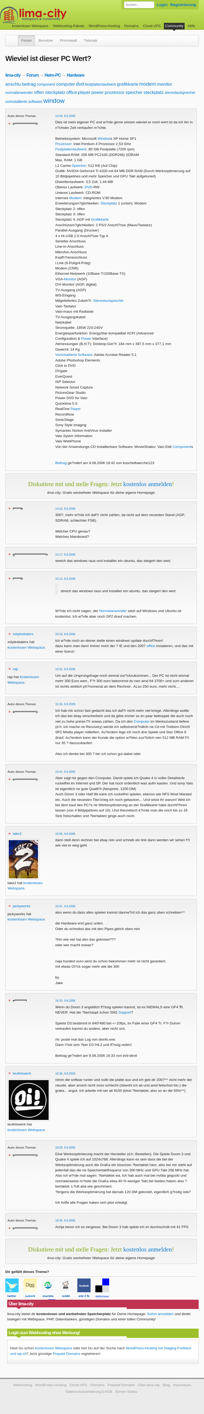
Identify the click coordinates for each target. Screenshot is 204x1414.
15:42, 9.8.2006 (65, 771)
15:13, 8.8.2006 (65, 578)
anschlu (13, 84)
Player (75, 409)
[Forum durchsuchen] (139, 4)
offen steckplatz (49, 92)
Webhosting (22, 1385)
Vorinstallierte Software (73, 355)
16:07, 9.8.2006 (65, 906)
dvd (80, 84)
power (97, 92)
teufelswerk (22, 1073)
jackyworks (21, 906)
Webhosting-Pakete (68, 26)
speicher (133, 92)
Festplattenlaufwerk (71, 149)
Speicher (79, 166)
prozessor (115, 92)
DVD (88, 187)
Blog (166, 1385)
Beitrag (61, 463)
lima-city (12, 75)
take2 (17, 834)
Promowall (68, 40)
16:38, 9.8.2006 (65, 1073)
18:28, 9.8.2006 (65, 1147)
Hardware (75, 75)
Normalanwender (113, 611)
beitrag (29, 84)
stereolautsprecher (180, 92)
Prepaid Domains (66, 1354)
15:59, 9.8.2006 (65, 833)
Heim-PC (53, 75)
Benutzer (46, 40)
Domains (131, 26)
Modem (75, 198)
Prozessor (63, 144)
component (46, 84)
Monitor (70, 279)
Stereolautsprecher (108, 301)
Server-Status (126, 1392)
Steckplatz (108, 203)
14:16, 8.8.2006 (65, 508)
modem (147, 84)
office (71, 92)
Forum (26, 40)
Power (86, 339)
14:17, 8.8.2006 (65, 554)
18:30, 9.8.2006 (65, 1220)
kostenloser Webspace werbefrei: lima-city (53, 15)
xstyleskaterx (23, 634)
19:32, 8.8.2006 (65, 669)
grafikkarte (127, 84)
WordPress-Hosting (104, 26)
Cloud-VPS (152, 26)
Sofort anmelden (160, 1314)
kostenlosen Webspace (26, 647)
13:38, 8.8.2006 (65, 115)
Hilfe (191, 26)
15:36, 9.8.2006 (65, 704)
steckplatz (153, 92)
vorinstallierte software (23, 101)
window (54, 100)
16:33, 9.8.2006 (65, 1000)
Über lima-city (149, 1385)
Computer (142, 721)
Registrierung (183, 4)
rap (15, 669)
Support (124, 1012)
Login (162, 4)
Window (103, 139)
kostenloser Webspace (30, 26)
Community (174, 26)
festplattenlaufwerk (100, 84)
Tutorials (90, 40)
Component (182, 447)
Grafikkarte (100, 219)
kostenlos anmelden (147, 484)
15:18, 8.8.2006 (65, 634)
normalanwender (19, 92)
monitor (164, 84)
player (84, 92)
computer (65, 84)
